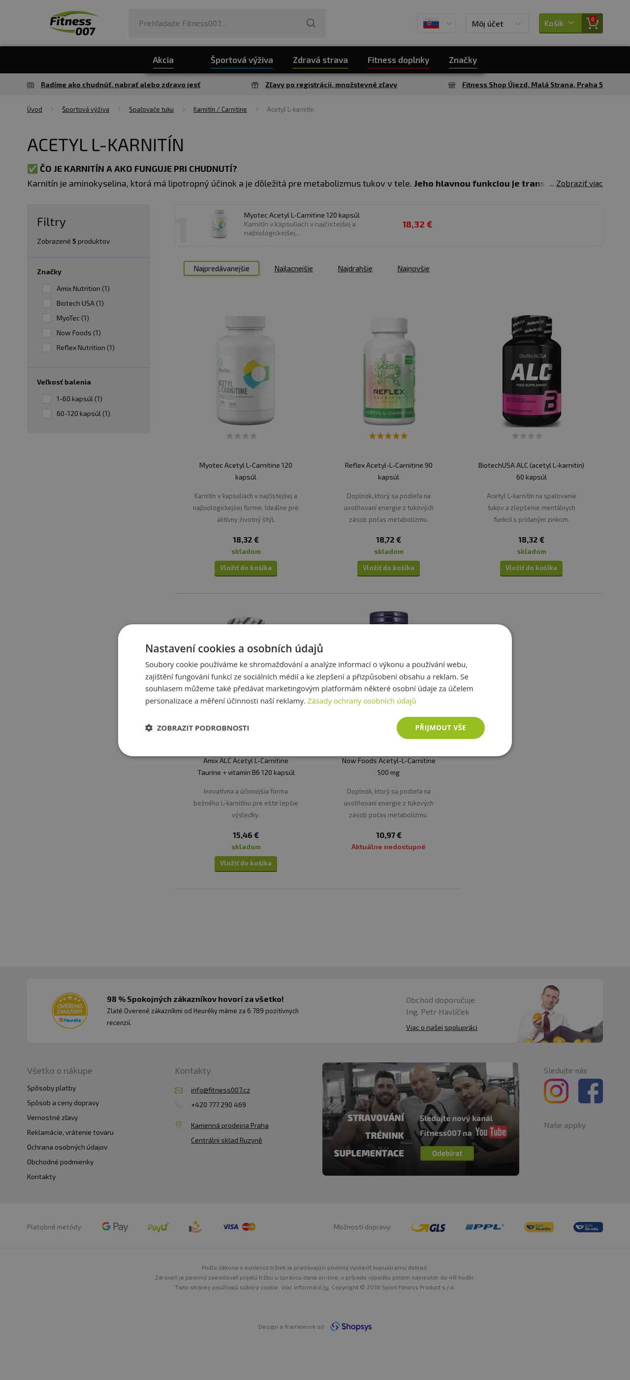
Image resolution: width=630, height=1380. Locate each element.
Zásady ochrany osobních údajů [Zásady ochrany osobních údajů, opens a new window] (362, 701)
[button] (197, 727)
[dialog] (315, 690)
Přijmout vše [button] (440, 727)
